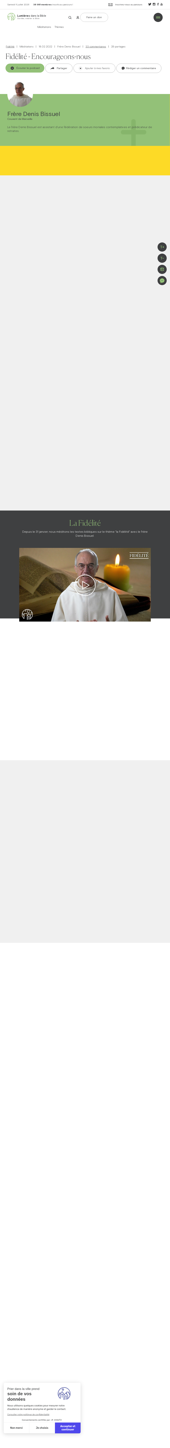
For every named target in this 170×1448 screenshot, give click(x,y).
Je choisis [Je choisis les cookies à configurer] (42, 1427)
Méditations (44, 27)
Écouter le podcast (25, 68)
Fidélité (10, 46)
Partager (59, 68)
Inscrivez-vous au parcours (125, 5)
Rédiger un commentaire (139, 68)
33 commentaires (96, 46)
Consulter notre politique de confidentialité (28, 1414)
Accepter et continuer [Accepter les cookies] (67, 1428)
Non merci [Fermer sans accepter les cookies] (16, 1427)
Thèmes (59, 27)
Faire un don (94, 17)
